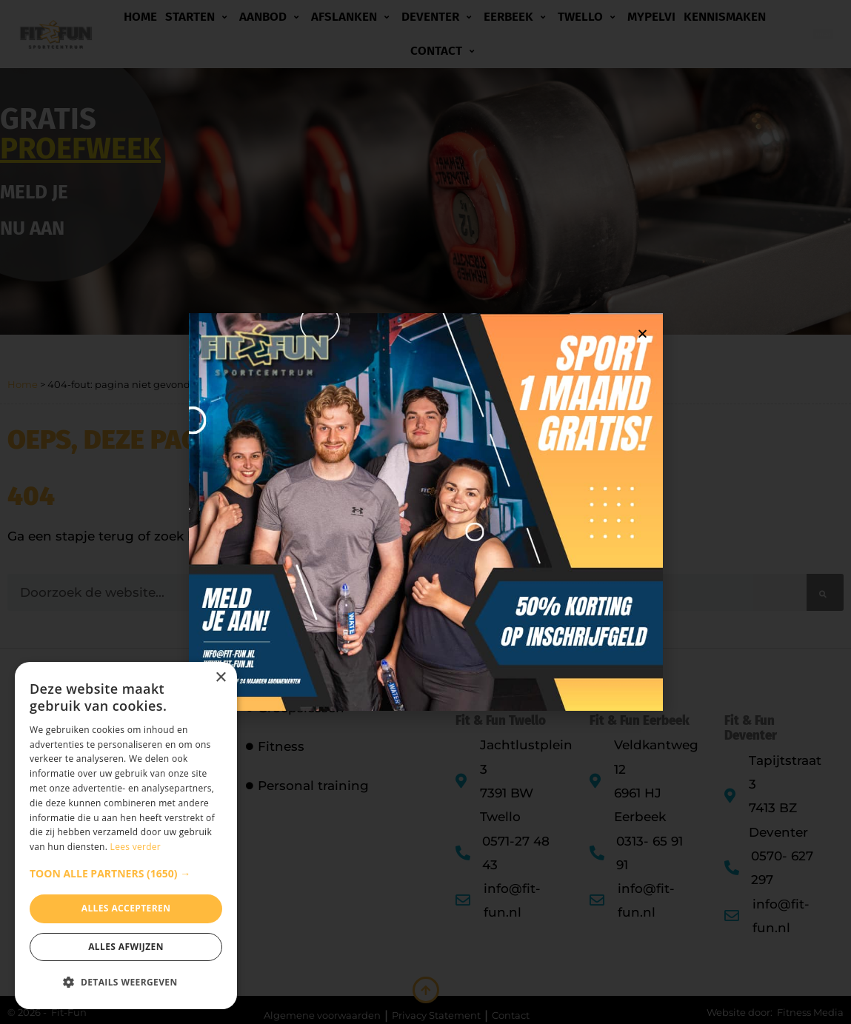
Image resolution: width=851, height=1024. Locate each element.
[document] (425, 512)
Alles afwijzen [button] (126, 946)
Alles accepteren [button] (126, 908)
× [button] (220, 677)
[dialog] (126, 835)
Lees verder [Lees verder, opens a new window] (135, 846)
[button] (126, 874)
